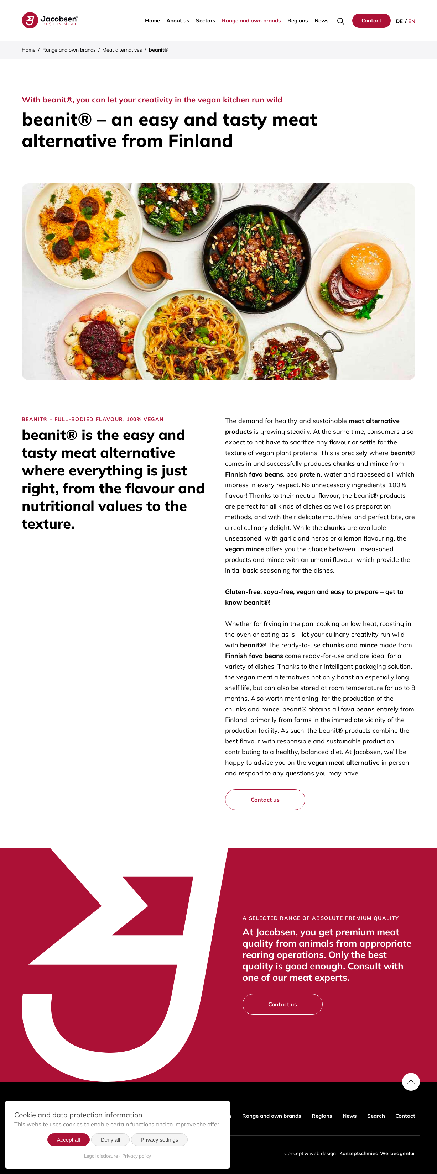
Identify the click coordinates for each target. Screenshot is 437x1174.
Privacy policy (136, 1156)
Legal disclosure (101, 1156)
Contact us (265, 799)
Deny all (110, 1140)
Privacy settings (159, 1140)
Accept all (68, 1140)
